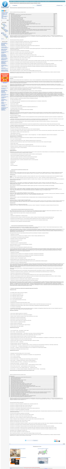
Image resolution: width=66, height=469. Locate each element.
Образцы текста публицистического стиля (4, 66)
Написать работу (4, 18)
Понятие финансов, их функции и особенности (18, 457)
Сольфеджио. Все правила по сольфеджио (4, 105)
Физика (5, 35)
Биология (4, 24)
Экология (2, 38)
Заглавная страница (5, 12)
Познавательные (26, 1)
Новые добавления (33, 1)
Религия (3, 33)
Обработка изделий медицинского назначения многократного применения (4, 62)
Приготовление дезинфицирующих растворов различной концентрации (4, 44)
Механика (7, 31)
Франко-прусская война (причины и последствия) (4, 50)
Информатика (3, 27)
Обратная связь (39, 1)
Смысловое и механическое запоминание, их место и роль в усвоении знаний (4, 55)
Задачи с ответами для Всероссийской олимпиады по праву (4, 71)
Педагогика (2, 32)
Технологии (4, 34)
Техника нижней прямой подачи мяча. (4, 47)
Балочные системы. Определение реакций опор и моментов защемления (4, 109)
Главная (10, 1)
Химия (7, 37)
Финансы (7, 36)
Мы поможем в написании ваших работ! (4, 82)
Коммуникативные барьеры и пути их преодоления (4, 59)
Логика (3, 28)
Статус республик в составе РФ (43, 448)
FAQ (2, 17)
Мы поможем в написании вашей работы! (36, 467)
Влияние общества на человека (4, 88)
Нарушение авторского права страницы (28, 467)
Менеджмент (6, 30)
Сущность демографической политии (44, 457)
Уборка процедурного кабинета (3, 103)
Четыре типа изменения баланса (4, 68)
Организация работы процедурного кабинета (4, 52)
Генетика (4, 25)
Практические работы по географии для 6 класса (4, 95)
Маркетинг (4, 29)
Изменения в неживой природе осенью (4, 100)
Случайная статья (4, 13)
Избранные (14, 1)
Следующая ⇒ (39, 5)
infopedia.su (11, 468)
